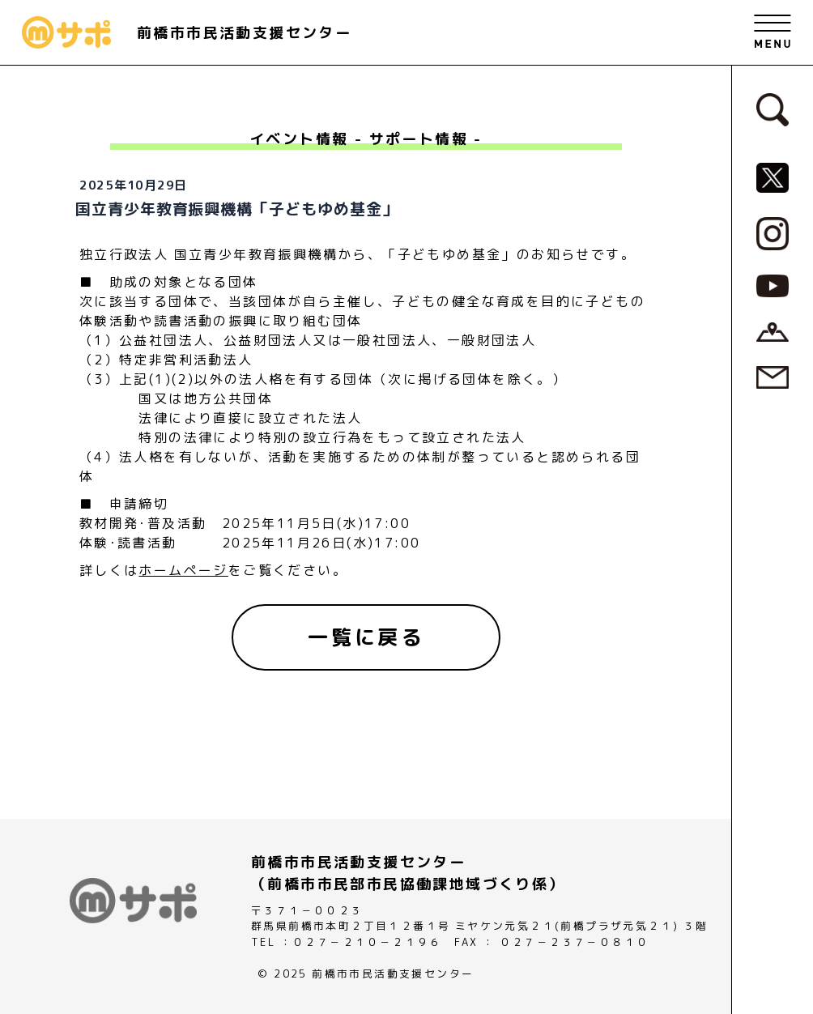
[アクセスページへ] (772, 331)
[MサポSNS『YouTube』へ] (772, 284)
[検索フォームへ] (772, 108)
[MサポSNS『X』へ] (772, 176)
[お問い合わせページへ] (772, 376)
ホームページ (183, 570)
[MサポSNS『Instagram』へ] (772, 232)
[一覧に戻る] (366, 637)
